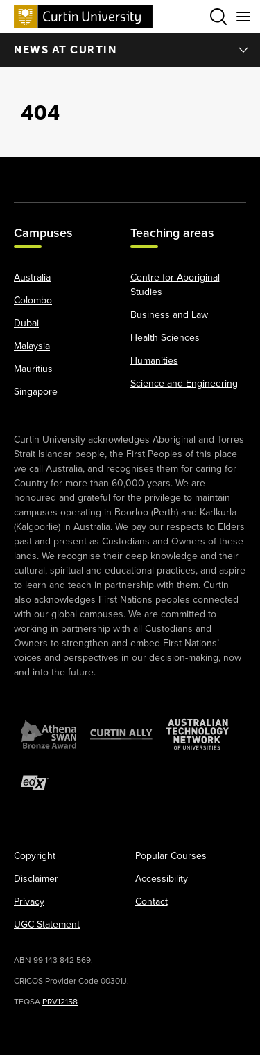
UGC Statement (47, 924)
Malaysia (32, 346)
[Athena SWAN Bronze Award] (48, 734)
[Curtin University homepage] (83, 16)
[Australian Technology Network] (197, 734)
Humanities (154, 360)
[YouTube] (115, 172)
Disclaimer (36, 878)
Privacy (29, 901)
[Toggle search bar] (218, 16)
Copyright (34, 856)
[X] (57, 172)
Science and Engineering (184, 383)
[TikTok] (231, 172)
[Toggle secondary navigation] (243, 16)
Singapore (36, 391)
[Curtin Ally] (121, 734)
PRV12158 (60, 1001)
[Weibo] (173, 172)
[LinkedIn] (144, 172)
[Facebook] (28, 172)
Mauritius (33, 369)
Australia (32, 277)
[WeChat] (202, 172)
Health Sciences (165, 337)
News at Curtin (132, 50)
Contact (151, 901)
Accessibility (161, 878)
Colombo (33, 300)
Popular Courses (171, 856)
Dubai (26, 323)
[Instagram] (86, 172)
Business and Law (169, 315)
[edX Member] (35, 782)
